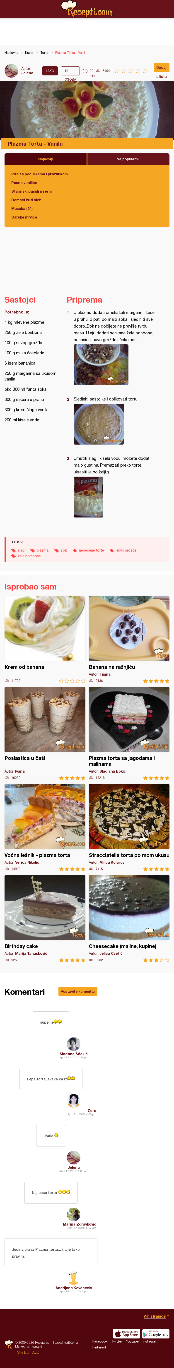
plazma (42, 550)
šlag (21, 550)
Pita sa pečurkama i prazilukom (39, 174)
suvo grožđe (126, 550)
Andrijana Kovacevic (74, 1288)
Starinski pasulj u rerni (31, 191)
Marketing (22, 1346)
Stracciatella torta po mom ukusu (129, 827)
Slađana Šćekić (74, 1054)
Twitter (116, 1341)
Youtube (132, 1341)
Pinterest (99, 1347)
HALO (34, 1352)
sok (64, 550)
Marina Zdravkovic (79, 1224)
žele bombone (29, 556)
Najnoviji (45, 159)
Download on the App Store (126, 1333)
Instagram (150, 1341)
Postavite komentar (78, 991)
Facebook (99, 1341)
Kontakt (36, 1346)
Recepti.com (87, 9)
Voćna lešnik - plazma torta (45, 827)
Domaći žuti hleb (26, 200)
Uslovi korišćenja (66, 1342)
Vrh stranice (155, 1316)
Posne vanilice (24, 182)
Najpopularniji (128, 159)
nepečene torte (91, 550)
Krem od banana (45, 639)
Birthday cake (45, 918)
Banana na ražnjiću (129, 639)
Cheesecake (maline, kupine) (129, 918)
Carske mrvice (24, 217)
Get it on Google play (155, 1333)
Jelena (27, 73)
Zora (91, 1110)
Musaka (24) (22, 208)
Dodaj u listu (161, 68)
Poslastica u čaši (45, 733)
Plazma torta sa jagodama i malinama (129, 733)
